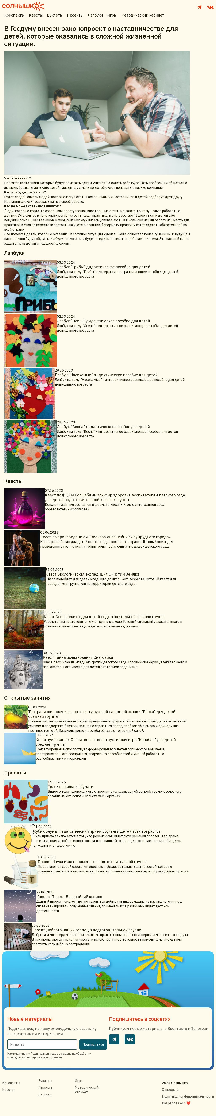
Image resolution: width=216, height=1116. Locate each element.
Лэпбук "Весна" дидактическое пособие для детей (103, 426)
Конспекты (14, 15)
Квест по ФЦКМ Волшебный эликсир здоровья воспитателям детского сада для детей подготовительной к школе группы (115, 497)
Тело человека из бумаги (70, 786)
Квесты (36, 15)
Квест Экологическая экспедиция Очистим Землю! (92, 574)
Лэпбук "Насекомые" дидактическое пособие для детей (106, 374)
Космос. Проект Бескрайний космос (69, 896)
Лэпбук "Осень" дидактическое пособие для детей (103, 320)
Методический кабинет (142, 15)
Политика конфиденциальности (188, 1096)
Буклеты (55, 15)
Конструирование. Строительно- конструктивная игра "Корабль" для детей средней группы (106, 742)
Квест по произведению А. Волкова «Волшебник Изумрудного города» (105, 537)
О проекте (170, 1089)
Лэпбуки (95, 15)
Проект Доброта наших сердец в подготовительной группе (86, 929)
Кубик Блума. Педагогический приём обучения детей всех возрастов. (98, 831)
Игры (112, 15)
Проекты (75, 15)
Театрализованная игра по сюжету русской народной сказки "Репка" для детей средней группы (101, 714)
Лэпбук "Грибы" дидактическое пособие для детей (103, 267)
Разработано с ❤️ (176, 1103)
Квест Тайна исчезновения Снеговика (78, 657)
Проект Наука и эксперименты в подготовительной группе (92, 861)
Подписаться (93, 1044)
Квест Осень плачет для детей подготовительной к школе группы (104, 616)
